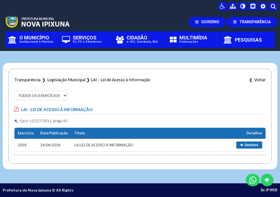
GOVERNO (207, 22)
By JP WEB (269, 190)
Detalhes (249, 145)
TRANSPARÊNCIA (252, 22)
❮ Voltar (256, 79)
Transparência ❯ (30, 79)
